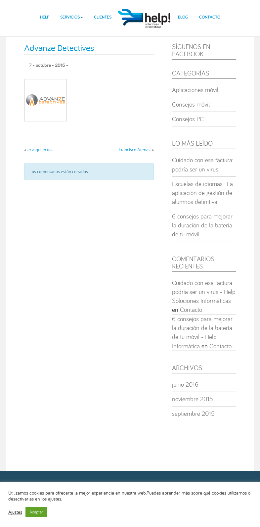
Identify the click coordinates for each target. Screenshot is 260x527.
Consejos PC (188, 119)
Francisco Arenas (135, 150)
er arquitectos (40, 150)
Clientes (102, 17)
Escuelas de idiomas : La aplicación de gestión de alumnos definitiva (202, 193)
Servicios (71, 17)
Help (44, 17)
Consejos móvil (191, 104)
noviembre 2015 (192, 399)
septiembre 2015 (193, 413)
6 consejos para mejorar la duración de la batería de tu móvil (202, 225)
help (144, 13)
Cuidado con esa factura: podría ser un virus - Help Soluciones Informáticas (204, 292)
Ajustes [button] (15, 512)
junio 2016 (185, 384)
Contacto (209, 17)
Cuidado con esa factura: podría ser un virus (202, 164)
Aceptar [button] (36, 512)
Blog (183, 17)
